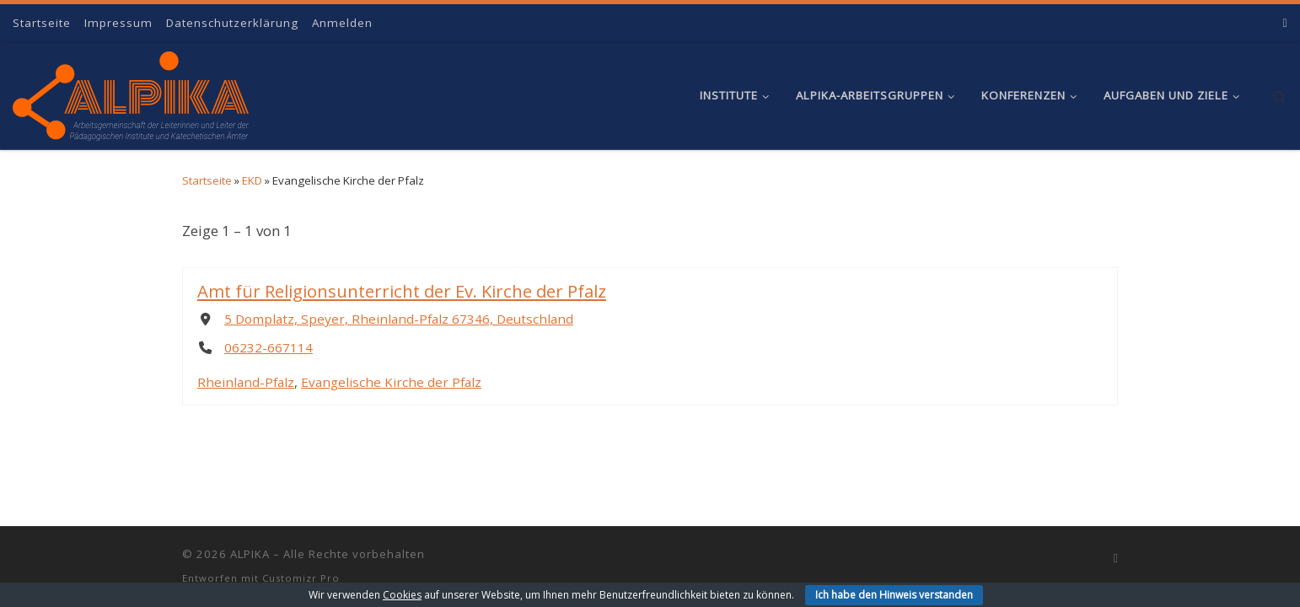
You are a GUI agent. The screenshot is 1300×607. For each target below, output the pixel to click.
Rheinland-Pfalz (245, 382)
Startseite (207, 180)
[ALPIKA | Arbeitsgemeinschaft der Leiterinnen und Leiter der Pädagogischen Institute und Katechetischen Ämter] (131, 91)
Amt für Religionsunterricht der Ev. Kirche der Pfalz (401, 291)
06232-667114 (268, 347)
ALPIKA (250, 553)
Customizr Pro (301, 578)
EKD (252, 180)
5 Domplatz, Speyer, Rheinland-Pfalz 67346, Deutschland (398, 319)
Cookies (402, 595)
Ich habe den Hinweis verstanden (894, 595)
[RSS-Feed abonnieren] (1285, 22)
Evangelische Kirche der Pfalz (391, 382)
